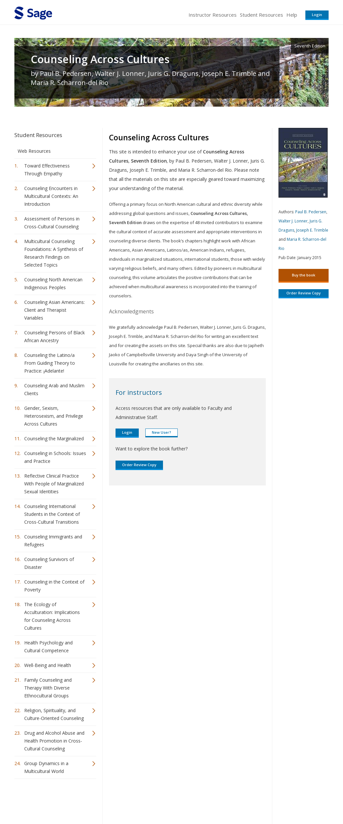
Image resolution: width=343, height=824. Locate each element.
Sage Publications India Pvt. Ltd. (109, 800)
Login (317, 14)
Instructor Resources (213, 14)
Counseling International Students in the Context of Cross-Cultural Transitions (52, 514)
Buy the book (303, 274)
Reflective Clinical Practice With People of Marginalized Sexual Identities (54, 484)
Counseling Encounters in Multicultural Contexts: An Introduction (51, 196)
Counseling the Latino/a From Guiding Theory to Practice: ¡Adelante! (49, 363)
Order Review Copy (139, 464)
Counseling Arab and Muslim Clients (54, 389)
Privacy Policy (285, 800)
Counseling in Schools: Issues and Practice (55, 457)
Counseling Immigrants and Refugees (53, 541)
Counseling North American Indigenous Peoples (53, 283)
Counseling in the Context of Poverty (54, 586)
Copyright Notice (249, 800)
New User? (161, 432)
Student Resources (261, 14)
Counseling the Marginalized (54, 438)
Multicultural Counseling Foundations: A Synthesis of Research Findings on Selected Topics (53, 253)
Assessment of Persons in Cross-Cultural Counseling (52, 223)
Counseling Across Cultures (100, 59)
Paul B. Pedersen (310, 212)
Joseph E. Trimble (312, 230)
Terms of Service (209, 800)
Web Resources (34, 151)
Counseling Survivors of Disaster (49, 563)
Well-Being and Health (47, 665)
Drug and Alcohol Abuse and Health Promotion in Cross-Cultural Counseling (54, 741)
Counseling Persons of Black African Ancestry (54, 336)
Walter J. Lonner (293, 221)
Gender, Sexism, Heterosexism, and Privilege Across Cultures (53, 416)
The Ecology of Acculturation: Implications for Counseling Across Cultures (52, 616)
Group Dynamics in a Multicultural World (46, 767)
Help (291, 14)
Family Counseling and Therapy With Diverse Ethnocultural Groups (48, 688)
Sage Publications (51, 800)
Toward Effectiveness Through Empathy (47, 170)
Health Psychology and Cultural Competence (48, 647)
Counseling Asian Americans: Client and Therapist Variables (54, 310)
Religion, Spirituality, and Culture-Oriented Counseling (54, 714)
